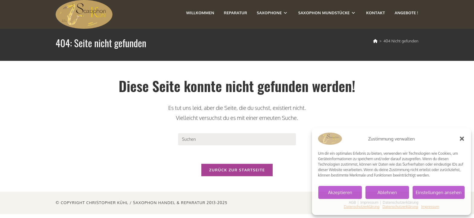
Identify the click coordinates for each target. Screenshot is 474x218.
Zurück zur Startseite (237, 169)
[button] (462, 139)
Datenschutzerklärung (361, 206)
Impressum (430, 206)
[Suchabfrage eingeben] (237, 139)
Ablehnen (387, 192)
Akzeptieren (340, 192)
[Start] (375, 40)
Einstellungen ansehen (439, 192)
